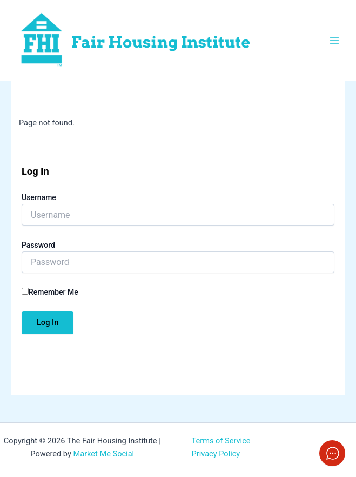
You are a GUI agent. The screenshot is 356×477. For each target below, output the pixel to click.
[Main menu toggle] (334, 40)
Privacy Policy (216, 454)
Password (38, 245)
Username (39, 197)
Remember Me (50, 292)
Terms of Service (221, 441)
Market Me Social (103, 454)
